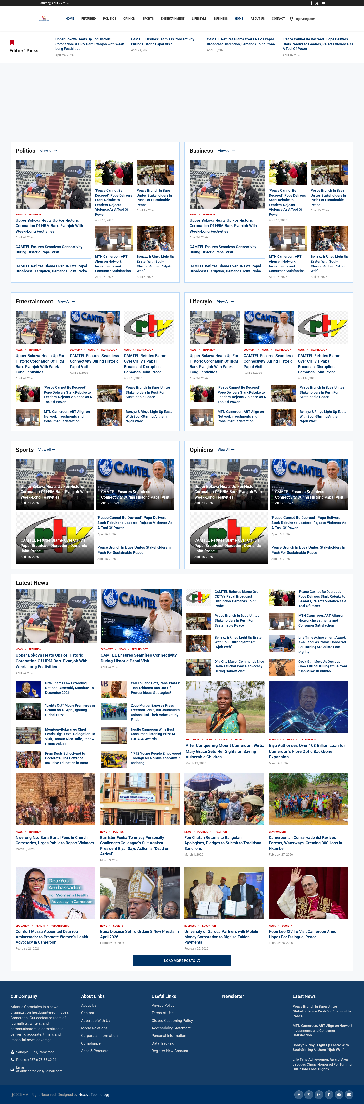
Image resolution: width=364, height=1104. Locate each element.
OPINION (129, 18)
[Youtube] (323, 3)
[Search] (322, 19)
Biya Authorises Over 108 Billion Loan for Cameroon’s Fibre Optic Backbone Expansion (307, 751)
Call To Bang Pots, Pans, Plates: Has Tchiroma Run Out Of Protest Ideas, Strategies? (155, 688)
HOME (70, 18)
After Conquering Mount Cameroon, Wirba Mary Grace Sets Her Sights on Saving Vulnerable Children (225, 751)
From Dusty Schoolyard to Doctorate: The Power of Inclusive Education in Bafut (66, 758)
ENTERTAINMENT (172, 18)
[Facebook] (311, 3)
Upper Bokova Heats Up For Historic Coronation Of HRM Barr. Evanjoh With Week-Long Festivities (90, 44)
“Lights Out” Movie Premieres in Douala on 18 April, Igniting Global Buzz (70, 710)
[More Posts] (182, 960)
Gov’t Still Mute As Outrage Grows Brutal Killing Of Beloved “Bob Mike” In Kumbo (322, 666)
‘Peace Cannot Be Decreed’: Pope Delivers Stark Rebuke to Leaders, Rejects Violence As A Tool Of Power (318, 44)
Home (239, 18)
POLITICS (109, 18)
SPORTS (148, 18)
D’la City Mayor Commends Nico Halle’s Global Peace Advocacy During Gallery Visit (239, 666)
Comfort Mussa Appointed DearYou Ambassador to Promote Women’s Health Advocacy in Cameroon (52, 937)
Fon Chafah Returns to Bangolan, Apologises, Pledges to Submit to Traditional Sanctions (223, 843)
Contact (278, 18)
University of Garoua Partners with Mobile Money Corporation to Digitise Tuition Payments (221, 937)
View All (48, 151)
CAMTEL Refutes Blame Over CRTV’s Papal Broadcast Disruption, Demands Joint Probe (54, 545)
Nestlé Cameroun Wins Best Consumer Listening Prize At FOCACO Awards (153, 734)
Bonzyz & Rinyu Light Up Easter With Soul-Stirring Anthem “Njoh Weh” (150, 416)
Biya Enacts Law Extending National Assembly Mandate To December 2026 (69, 688)
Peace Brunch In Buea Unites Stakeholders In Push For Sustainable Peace (148, 392)
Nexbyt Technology (93, 1094)
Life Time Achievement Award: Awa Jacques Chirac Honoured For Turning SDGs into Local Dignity (322, 1064)
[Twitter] (317, 3)
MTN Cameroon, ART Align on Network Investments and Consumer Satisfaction (67, 416)
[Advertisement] (182, 100)
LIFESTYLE (199, 18)
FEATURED (88, 18)
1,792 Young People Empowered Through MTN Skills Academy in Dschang (156, 758)
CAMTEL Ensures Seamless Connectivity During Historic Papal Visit (94, 361)
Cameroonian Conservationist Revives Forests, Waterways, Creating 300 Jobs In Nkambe (305, 843)
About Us (258, 18)
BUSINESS (221, 18)
